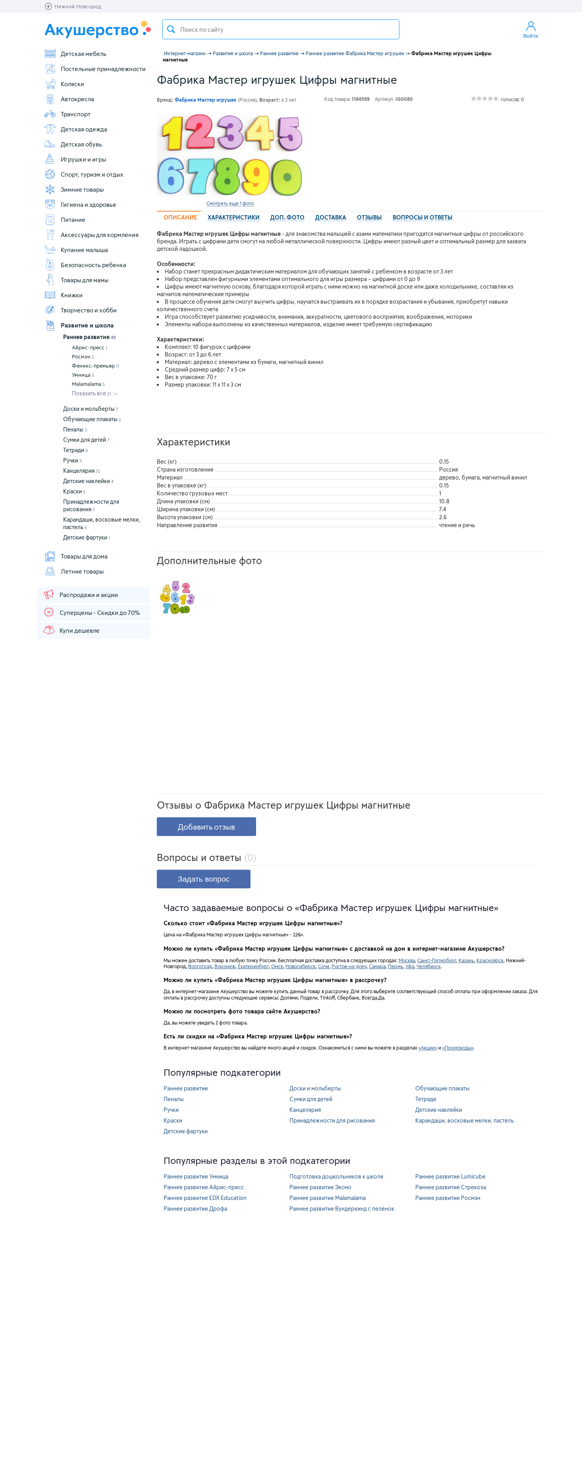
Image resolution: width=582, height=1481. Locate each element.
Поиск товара (171, 29)
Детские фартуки (86, 537)
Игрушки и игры (75, 159)
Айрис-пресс (89, 347)
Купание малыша (76, 249)
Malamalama (88, 384)
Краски (74, 491)
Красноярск (489, 960)
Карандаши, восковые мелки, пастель (464, 1120)
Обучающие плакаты (92, 419)
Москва (407, 960)
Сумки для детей (86, 439)
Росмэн (83, 356)
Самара (377, 966)
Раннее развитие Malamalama (327, 1197)
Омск (277, 966)
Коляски (64, 83)
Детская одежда (75, 129)
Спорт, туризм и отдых (83, 174)
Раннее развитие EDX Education (205, 1197)
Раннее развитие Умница (196, 1176)
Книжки (63, 295)
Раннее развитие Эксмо (320, 1187)
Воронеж (224, 966)
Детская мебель (75, 53)
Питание (64, 219)
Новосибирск (300, 966)
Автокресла (69, 98)
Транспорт (67, 114)
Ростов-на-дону (348, 966)
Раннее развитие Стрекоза (450, 1187)
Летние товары (74, 571)
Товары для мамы (76, 279)
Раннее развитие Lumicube (450, 1176)
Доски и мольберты (90, 408)
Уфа (409, 966)
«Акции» (427, 1047)
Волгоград (200, 966)
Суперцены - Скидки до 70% (91, 612)
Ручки (72, 460)
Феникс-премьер (95, 365)
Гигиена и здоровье (80, 204)
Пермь (395, 966)
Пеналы (75, 429)
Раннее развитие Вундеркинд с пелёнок (341, 1208)
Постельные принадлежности (95, 68)
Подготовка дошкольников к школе (336, 1176)
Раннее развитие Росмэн (447, 1197)
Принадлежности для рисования (332, 1120)
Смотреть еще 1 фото (230, 203)
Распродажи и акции (80, 594)
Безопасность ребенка (85, 264)
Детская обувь (73, 144)
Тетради (75, 450)
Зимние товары (74, 189)
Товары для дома (76, 556)
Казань (466, 960)
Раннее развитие (89, 336)
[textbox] (280, 29)
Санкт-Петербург (436, 960)
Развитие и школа (79, 325)
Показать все (91, 393)
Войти (530, 29)
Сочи (323, 966)
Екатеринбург (253, 966)
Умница (83, 375)
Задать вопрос (203, 879)
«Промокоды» (457, 1047)
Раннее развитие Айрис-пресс (204, 1187)
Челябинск (428, 966)
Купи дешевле (71, 630)
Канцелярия (81, 470)
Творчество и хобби (80, 310)
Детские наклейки (88, 481)
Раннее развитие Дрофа (195, 1208)
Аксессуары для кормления (91, 234)
